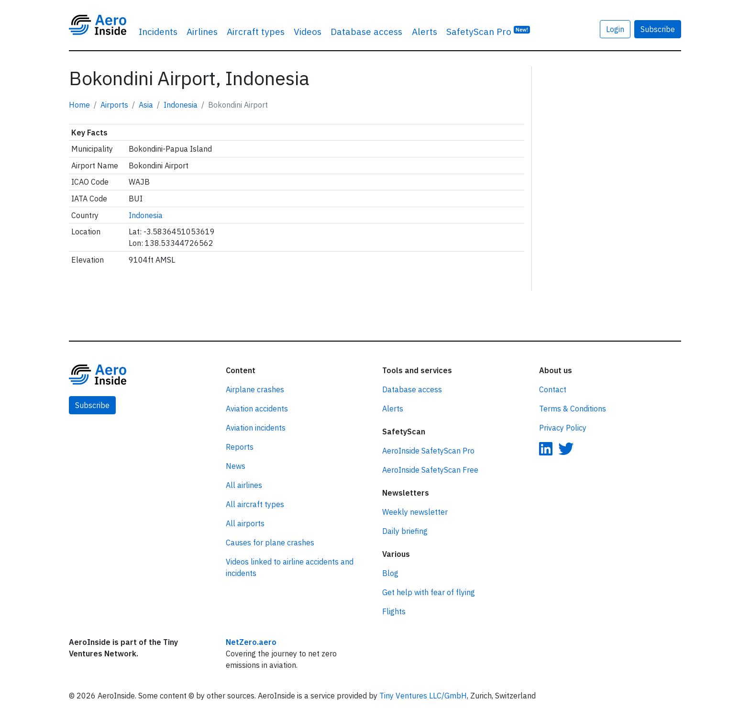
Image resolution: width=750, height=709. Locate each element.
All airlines (244, 485)
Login (615, 29)
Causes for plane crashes (270, 542)
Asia (146, 105)
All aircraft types (255, 504)
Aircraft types (256, 31)
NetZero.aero (251, 642)
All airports (245, 523)
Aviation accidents (257, 408)
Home (79, 105)
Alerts (424, 31)
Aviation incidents (256, 427)
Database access (366, 31)
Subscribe (657, 29)
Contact (552, 389)
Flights (394, 611)
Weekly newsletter (415, 512)
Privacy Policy (562, 427)
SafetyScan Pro (488, 30)
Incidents (158, 31)
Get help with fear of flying (428, 592)
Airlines (202, 31)
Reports (240, 447)
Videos (307, 31)
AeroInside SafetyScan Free (430, 470)
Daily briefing (405, 531)
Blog (390, 573)
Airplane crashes (255, 389)
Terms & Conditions (572, 408)
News (235, 466)
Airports (114, 105)
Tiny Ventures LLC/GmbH (423, 695)
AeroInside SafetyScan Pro (428, 450)
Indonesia (181, 105)
